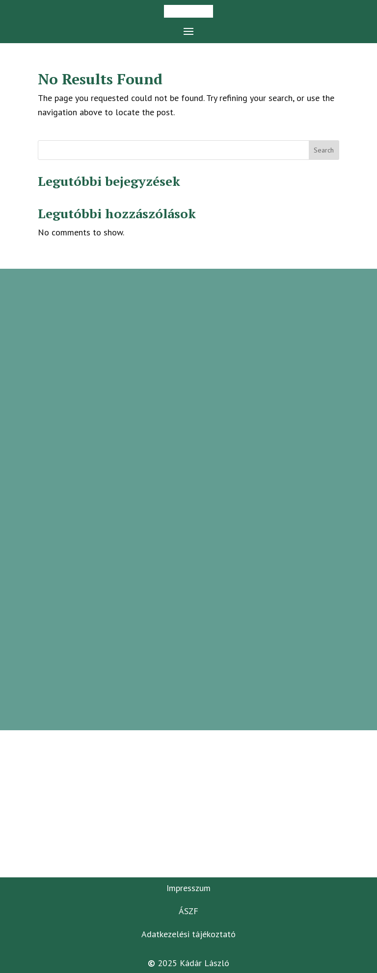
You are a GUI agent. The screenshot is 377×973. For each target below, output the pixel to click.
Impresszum (188, 888)
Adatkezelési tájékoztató (188, 934)
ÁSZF (188, 911)
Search (324, 150)
